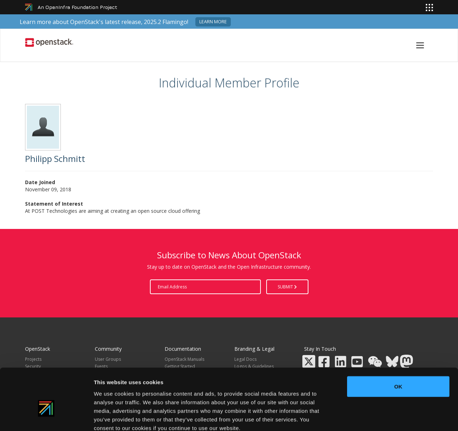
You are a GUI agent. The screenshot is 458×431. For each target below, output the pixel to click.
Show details (375, 417)
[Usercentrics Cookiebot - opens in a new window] (46, 417)
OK (398, 346)
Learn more (213, 22)
